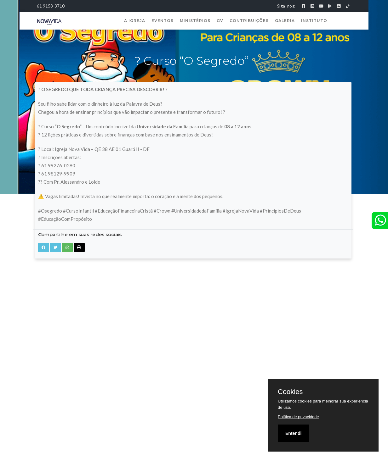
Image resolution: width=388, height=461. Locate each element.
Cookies (290, 392)
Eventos (162, 20)
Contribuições (249, 20)
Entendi (293, 433)
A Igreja (134, 20)
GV (220, 20)
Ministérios (195, 20)
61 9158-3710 (51, 5)
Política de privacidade (298, 416)
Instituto (314, 20)
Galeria (285, 20)
